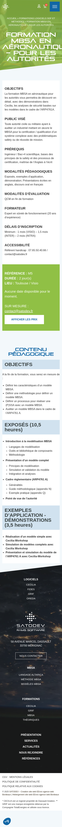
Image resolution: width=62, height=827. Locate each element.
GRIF (31, 593)
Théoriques (31, 719)
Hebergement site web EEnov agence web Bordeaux (35, 794)
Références (31, 758)
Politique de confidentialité (21, 781)
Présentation (31, 734)
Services (31, 740)
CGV (4, 777)
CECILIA (31, 584)
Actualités (31, 746)
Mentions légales (21, 777)
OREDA (31, 598)
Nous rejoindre (31, 752)
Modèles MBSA (31, 684)
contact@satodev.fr (19, 311)
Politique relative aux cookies (22, 786)
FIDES (31, 589)
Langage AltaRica (31, 674)
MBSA (31, 715)
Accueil (12, 18)
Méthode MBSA (31, 679)
